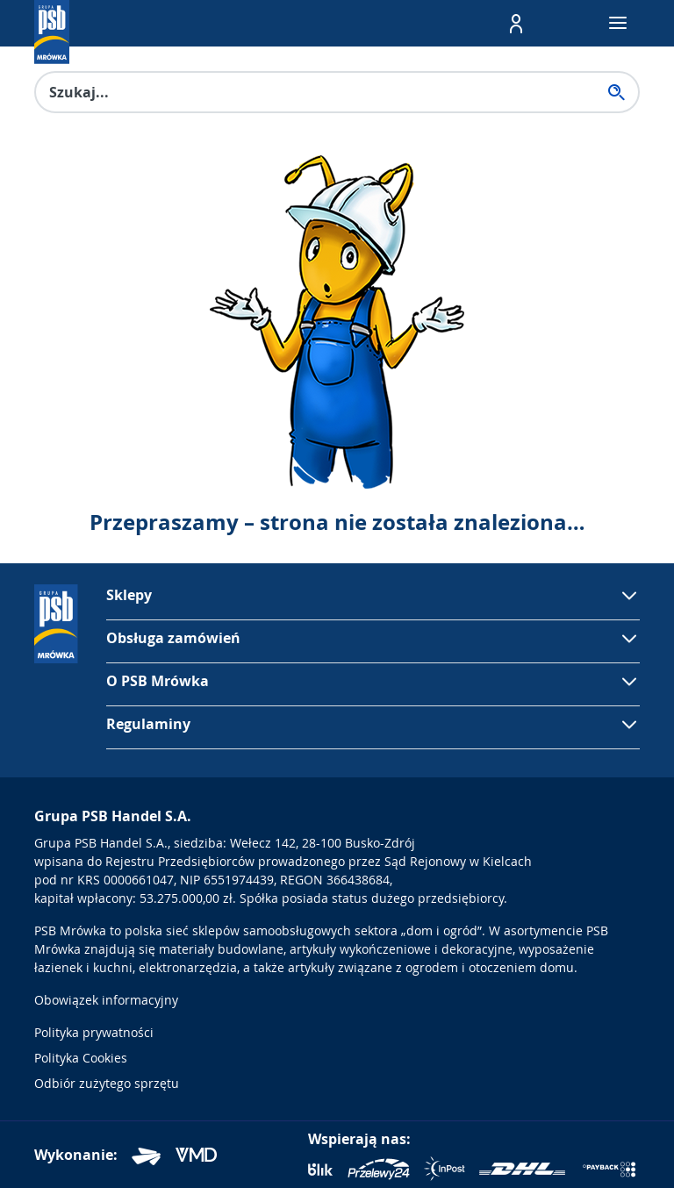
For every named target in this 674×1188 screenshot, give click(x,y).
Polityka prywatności (94, 1032)
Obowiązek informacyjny (106, 999)
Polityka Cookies (80, 1057)
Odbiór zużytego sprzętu (106, 1083)
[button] (516, 23)
